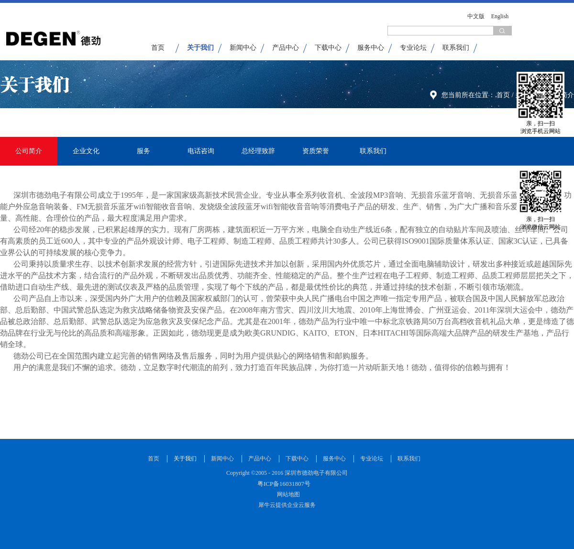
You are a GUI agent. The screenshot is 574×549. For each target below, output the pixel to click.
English (500, 16)
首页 (158, 47)
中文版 (476, 16)
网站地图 (287, 494)
